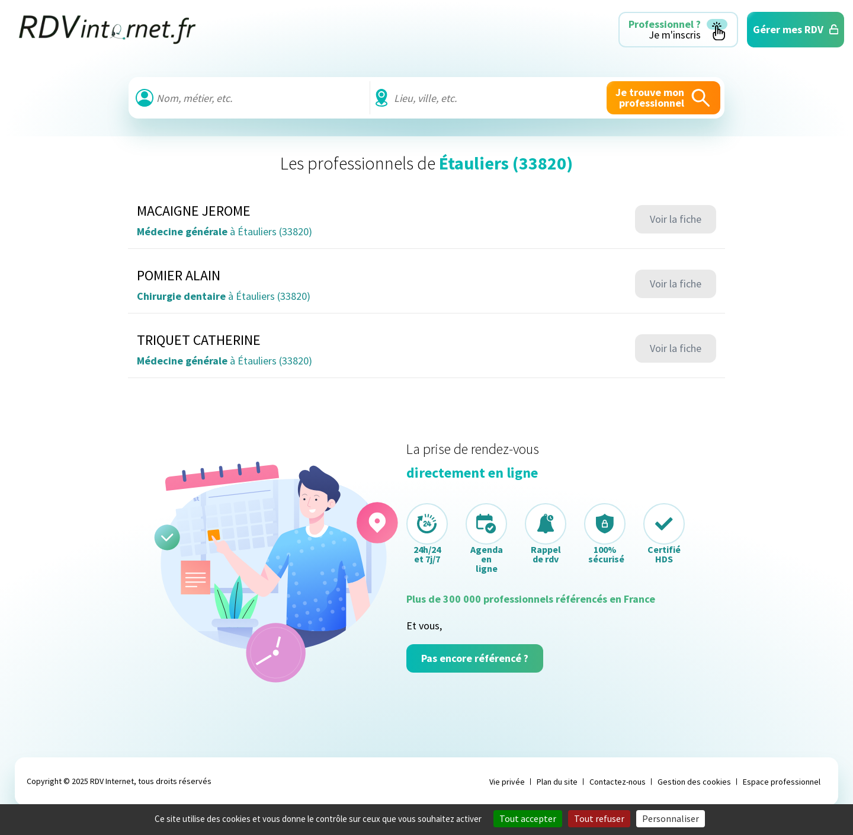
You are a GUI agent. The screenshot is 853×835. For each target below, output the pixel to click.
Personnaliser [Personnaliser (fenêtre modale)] (670, 818)
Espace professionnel (781, 781)
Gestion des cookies (694, 781)
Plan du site (557, 781)
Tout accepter (527, 818)
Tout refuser (599, 818)
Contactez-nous (617, 781)
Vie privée (507, 781)
